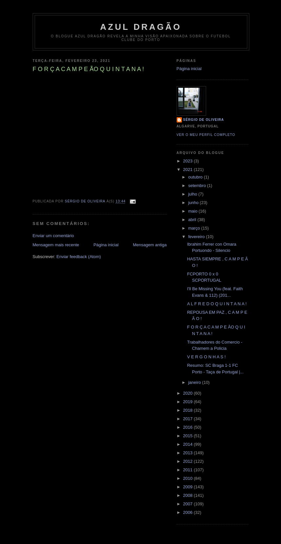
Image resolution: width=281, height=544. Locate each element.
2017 (188, 418)
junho (194, 202)
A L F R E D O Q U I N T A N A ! (217, 303)
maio (193, 211)
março (194, 228)
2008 (188, 495)
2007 (188, 503)
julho (193, 194)
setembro (197, 185)
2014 (188, 444)
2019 (188, 401)
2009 (188, 486)
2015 (188, 435)
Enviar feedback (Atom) (78, 256)
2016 (188, 427)
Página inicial (106, 244)
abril (192, 219)
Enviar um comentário (53, 235)
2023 (188, 161)
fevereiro (197, 236)
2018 (188, 410)
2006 (188, 512)
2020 (188, 393)
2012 (188, 461)
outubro (196, 177)
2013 (188, 452)
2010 (188, 478)
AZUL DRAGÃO (141, 27)
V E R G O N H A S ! (206, 356)
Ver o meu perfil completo (206, 135)
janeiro (195, 382)
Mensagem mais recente (56, 244)
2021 (188, 169)
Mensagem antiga (150, 244)
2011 (188, 469)
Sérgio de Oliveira (203, 120)
